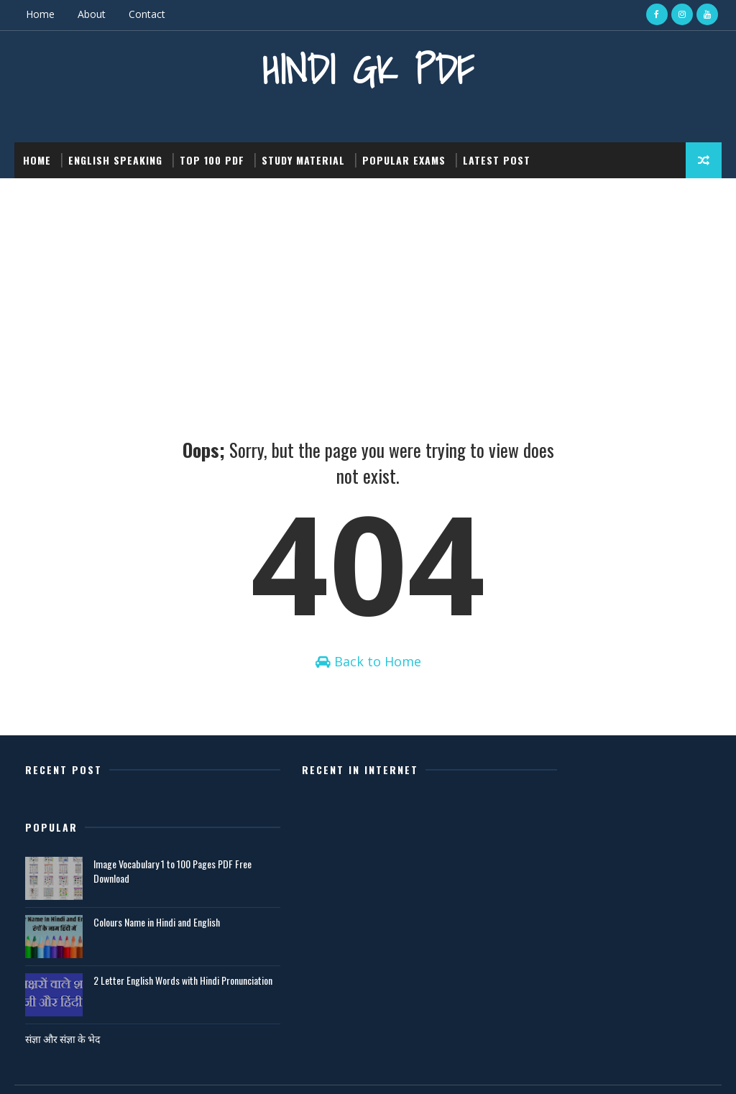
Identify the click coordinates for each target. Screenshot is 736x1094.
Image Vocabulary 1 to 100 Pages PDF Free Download (630, 822)
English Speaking (115, 159)
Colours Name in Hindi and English (624, 873)
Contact (147, 14)
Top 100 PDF (212, 159)
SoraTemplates (87, 1068)
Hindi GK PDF (368, 69)
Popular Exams (404, 159)
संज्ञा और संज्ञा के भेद (529, 989)
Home (40, 14)
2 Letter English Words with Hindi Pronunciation (623, 938)
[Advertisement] (368, 285)
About (92, 14)
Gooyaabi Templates (216, 1068)
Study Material (303, 159)
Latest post (496, 159)
